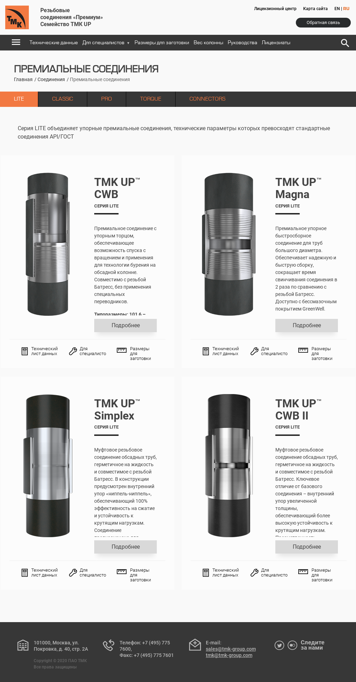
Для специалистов (106, 43)
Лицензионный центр (275, 8)
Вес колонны (208, 42)
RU (346, 9)
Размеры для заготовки (162, 42)
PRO (106, 99)
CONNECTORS (207, 99)
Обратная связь (323, 22)
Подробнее (125, 325)
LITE (19, 99)
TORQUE (150, 99)
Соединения (51, 79)
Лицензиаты (276, 42)
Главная (23, 79)
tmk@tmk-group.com (229, 655)
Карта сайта (315, 8)
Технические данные (54, 42)
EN (337, 8)
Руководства (242, 42)
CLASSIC (62, 99)
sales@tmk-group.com (231, 649)
